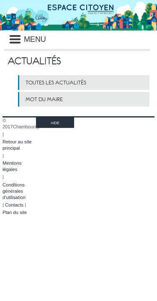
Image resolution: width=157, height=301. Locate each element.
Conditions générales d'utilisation (14, 191)
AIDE (55, 123)
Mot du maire (44, 99)
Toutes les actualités (56, 82)
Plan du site (15, 212)
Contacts (14, 204)
